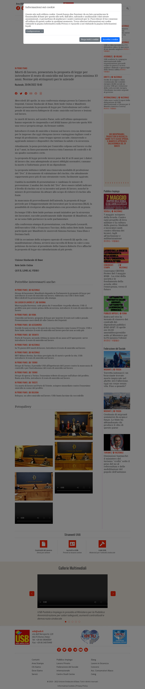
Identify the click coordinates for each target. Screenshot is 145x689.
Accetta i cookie (110, 39)
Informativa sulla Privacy (56, 24)
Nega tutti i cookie (90, 39)
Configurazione (33, 31)
